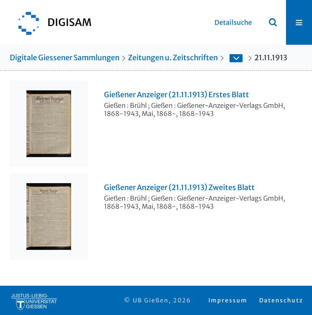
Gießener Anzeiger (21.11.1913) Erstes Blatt (176, 94)
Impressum (227, 300)
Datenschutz (281, 300)
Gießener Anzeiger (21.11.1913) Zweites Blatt (179, 187)
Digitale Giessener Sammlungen (64, 57)
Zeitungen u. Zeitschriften (173, 57)
